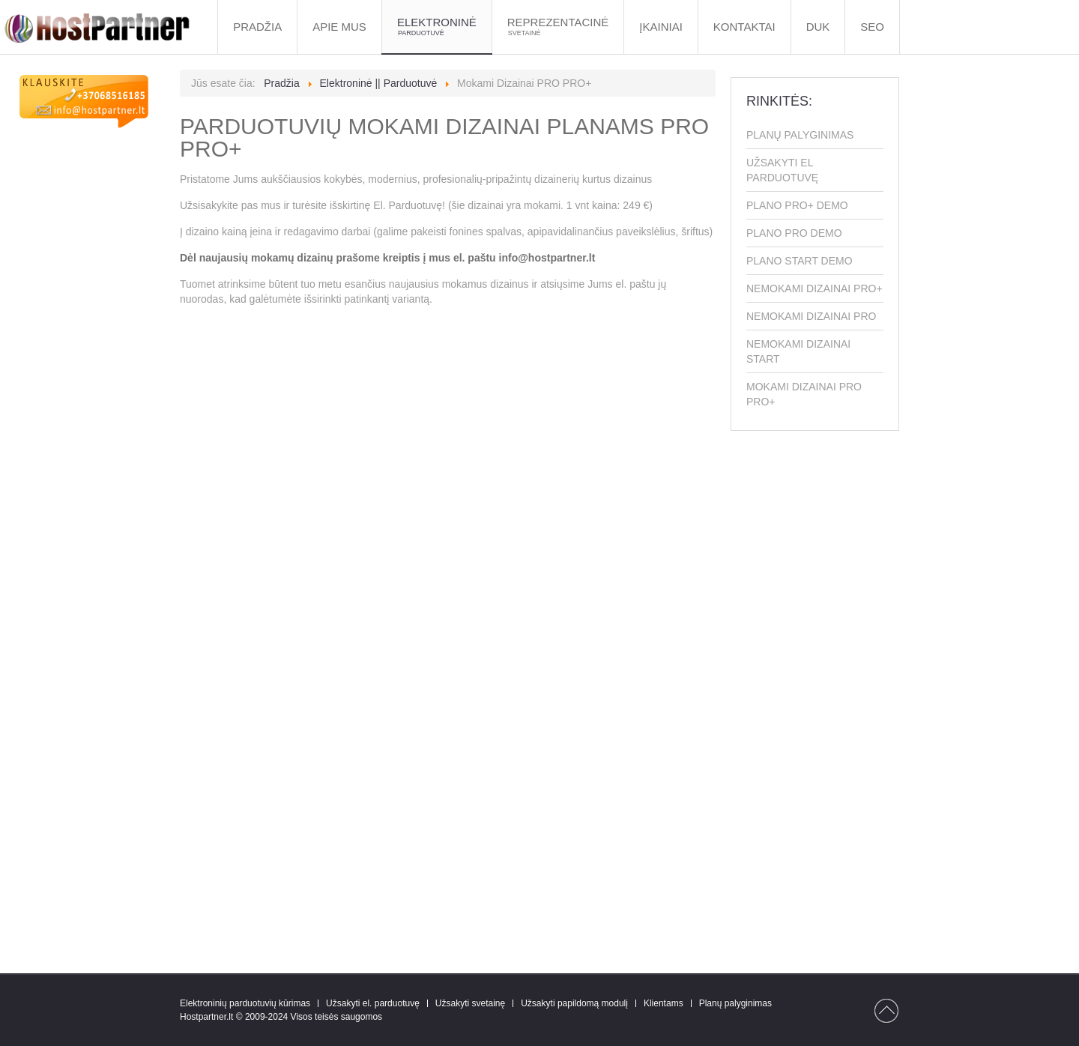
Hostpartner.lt (206, 1017)
